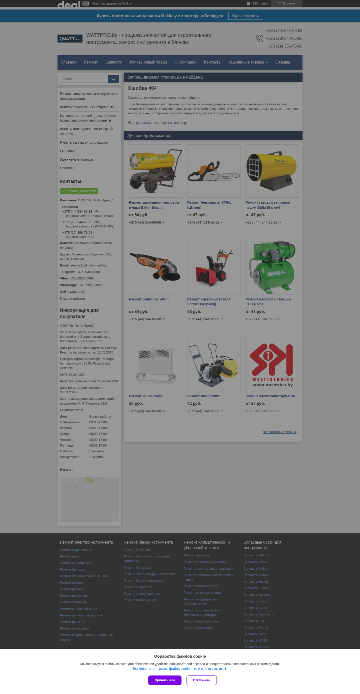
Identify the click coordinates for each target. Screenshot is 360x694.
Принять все (165, 680)
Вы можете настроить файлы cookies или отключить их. (178, 669)
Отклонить (201, 680)
